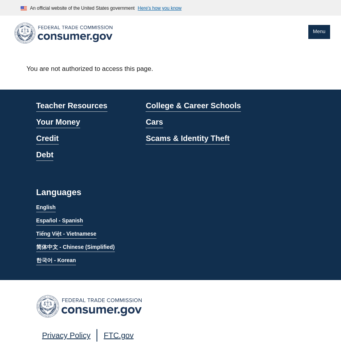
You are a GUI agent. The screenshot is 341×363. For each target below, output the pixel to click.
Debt (44, 154)
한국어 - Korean (56, 260)
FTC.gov (119, 335)
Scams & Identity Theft (188, 138)
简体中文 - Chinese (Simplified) (75, 247)
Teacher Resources (71, 105)
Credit (47, 138)
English (46, 207)
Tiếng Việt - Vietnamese (66, 234)
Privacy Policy (66, 335)
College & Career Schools (193, 105)
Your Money (58, 122)
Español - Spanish (59, 220)
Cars (154, 122)
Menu (319, 31)
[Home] (63, 45)
